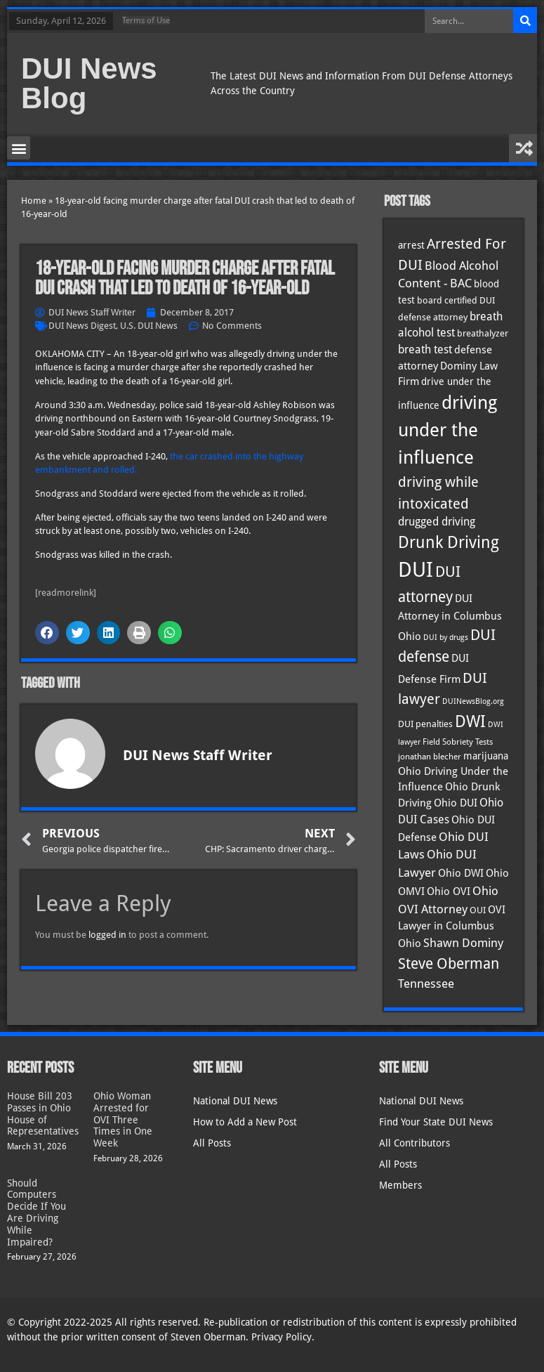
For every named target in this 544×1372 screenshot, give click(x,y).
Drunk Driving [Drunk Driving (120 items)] (448, 542)
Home (33, 200)
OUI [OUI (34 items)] (478, 910)
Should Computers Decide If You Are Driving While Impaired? (36, 1212)
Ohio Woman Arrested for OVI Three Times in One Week (122, 1119)
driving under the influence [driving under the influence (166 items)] (447, 430)
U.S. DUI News (149, 325)
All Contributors (414, 1143)
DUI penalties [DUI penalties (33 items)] (425, 724)
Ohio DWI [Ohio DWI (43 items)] (461, 873)
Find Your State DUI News (436, 1122)
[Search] (525, 21)
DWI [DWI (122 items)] (470, 721)
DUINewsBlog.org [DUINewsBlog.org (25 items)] (473, 701)
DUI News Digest (82, 325)
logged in (107, 934)
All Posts (212, 1143)
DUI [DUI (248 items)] (415, 570)
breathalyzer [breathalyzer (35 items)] (482, 333)
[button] (18, 147)
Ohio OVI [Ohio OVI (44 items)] (448, 891)
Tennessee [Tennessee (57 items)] (426, 983)
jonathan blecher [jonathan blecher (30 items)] (429, 757)
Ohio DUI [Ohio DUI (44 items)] (455, 803)
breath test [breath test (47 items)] (425, 349)
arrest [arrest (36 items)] (411, 245)
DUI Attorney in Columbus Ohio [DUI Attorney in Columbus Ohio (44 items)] (450, 617)
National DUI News (235, 1100)
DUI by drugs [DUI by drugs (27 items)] (445, 637)
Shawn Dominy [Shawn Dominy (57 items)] (463, 943)
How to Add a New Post (245, 1122)
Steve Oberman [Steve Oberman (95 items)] (448, 963)
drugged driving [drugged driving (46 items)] (436, 522)
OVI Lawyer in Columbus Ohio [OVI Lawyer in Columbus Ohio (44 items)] (451, 926)
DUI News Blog (89, 83)
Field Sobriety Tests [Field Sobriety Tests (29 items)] (458, 742)
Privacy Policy (281, 1336)
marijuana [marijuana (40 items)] (485, 756)
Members (400, 1185)
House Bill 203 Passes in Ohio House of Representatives (43, 1113)
